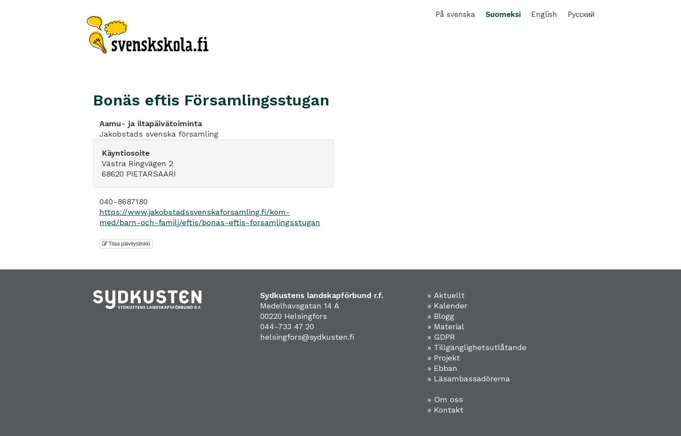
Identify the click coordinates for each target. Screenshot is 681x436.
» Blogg (440, 316)
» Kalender (447, 305)
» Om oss (445, 399)
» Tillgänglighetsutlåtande (476, 347)
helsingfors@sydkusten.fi (307, 336)
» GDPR (441, 336)
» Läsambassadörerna (468, 378)
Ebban (445, 368)
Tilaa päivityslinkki (126, 244)
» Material (445, 326)
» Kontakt (445, 409)
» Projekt (443, 357)
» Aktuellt (446, 295)
